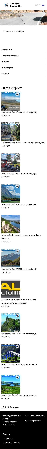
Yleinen (5, 73)
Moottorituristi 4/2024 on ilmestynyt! (19, 364)
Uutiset (5, 61)
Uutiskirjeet (7, 67)
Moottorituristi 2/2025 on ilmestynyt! (18, 269)
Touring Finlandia (12, 5)
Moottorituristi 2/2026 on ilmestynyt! (18, 112)
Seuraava (14, 407)
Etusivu (7, 31)
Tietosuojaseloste (11, 442)
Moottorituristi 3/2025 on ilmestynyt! (18, 204)
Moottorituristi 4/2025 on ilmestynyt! (19, 173)
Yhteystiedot (8, 438)
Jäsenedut (6, 49)
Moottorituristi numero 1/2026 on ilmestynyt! (23, 143)
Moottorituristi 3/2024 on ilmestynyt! (19, 395)
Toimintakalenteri (10, 55)
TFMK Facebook (36, 416)
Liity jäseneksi (35, 420)
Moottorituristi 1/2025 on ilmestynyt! (18, 334)
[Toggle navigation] (43, 5)
